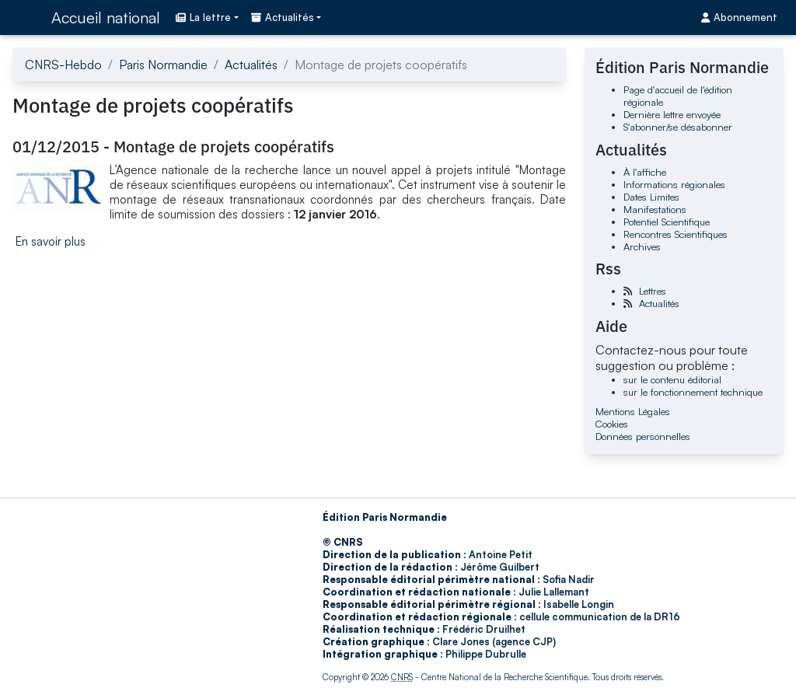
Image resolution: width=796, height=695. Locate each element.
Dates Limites (651, 196)
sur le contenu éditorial (672, 379)
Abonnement (739, 17)
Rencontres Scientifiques (675, 234)
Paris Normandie (163, 64)
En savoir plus (51, 241)
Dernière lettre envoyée (672, 114)
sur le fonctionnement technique (693, 392)
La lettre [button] (203, 17)
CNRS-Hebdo (63, 64)
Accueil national (105, 17)
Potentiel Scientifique (666, 221)
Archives (642, 246)
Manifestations (654, 209)
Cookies (611, 423)
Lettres (652, 291)
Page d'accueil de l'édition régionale (677, 95)
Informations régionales (674, 184)
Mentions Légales (632, 411)
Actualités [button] (282, 17)
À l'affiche (644, 172)
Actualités (251, 64)
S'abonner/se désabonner (677, 126)
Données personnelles (642, 436)
